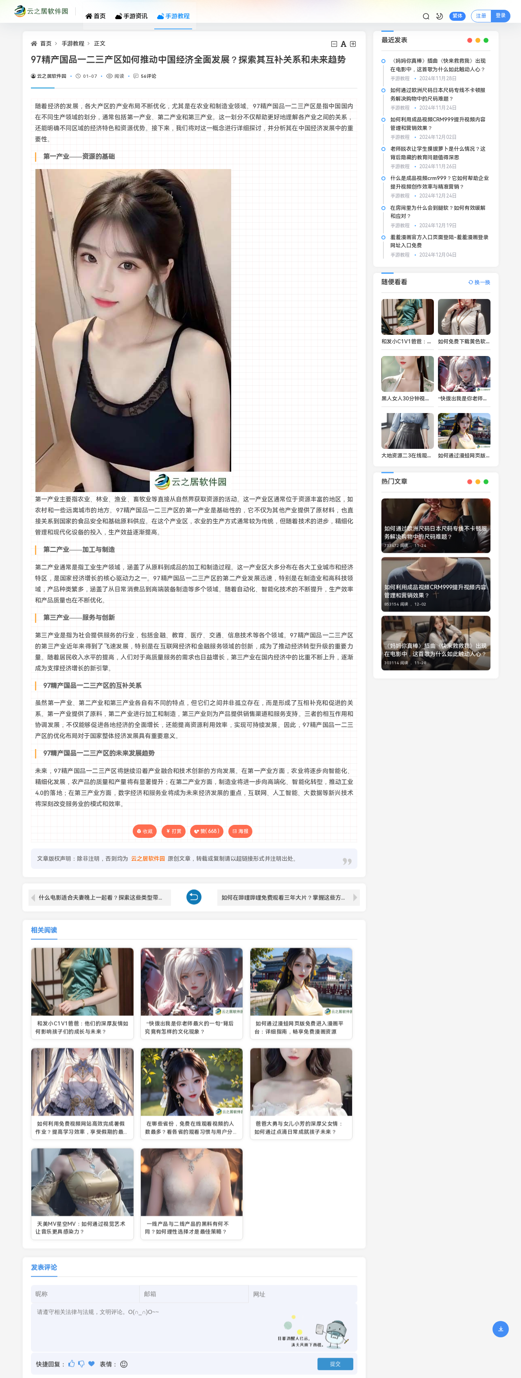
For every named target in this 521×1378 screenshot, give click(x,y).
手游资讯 (138, 11)
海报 (240, 831)
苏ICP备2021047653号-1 (53, 1349)
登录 (489, 10)
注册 (469, 11)
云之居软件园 (48, 76)
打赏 (174, 831)
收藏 (148, 831)
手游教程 (177, 11)
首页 (106, 11)
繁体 (446, 11)
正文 (99, 43)
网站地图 (33, 1318)
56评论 (148, 76)
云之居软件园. (105, 1329)
